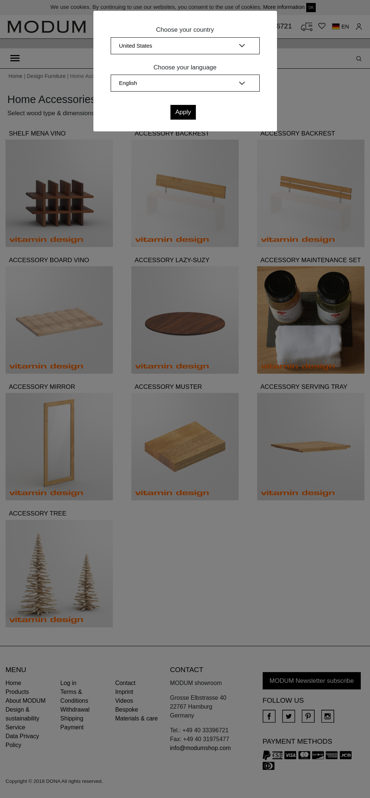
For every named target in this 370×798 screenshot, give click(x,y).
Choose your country (185, 29)
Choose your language (185, 67)
